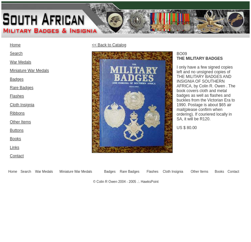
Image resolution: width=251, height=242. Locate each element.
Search (16, 53)
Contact (17, 156)
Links (14, 147)
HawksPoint (150, 182)
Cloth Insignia (22, 105)
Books (15, 138)
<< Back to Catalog (109, 45)
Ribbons (17, 113)
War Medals (20, 62)
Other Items (20, 122)
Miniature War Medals (29, 70)
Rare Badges (21, 87)
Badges (17, 79)
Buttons (17, 130)
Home (15, 45)
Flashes (17, 96)
